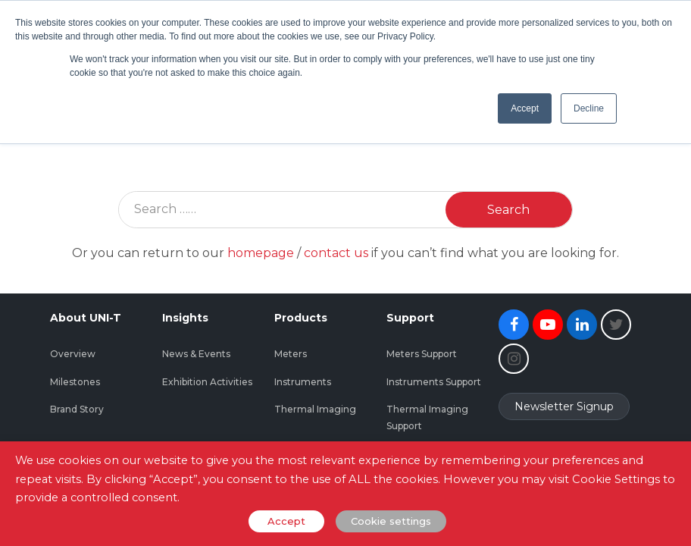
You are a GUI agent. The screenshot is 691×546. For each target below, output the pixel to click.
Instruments (302, 382)
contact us (336, 253)
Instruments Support (433, 382)
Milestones (75, 382)
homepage (260, 253)
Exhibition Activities (207, 382)
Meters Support (421, 353)
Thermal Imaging (315, 409)
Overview (72, 353)
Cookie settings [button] (391, 521)
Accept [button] (525, 108)
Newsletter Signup (564, 406)
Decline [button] (589, 108)
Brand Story (77, 409)
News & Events (196, 353)
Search (508, 209)
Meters (290, 353)
